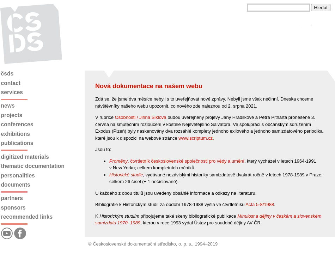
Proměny (118, 161)
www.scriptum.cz (195, 138)
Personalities (18, 176)
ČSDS (7, 74)
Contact (10, 83)
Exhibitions (15, 134)
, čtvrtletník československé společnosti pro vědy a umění (186, 161)
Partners (12, 198)
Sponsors (13, 208)
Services (12, 92)
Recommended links (27, 217)
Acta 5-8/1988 (259, 204)
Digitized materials (25, 157)
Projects (12, 115)
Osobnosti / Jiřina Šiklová (140, 117)
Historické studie (126, 174)
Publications (17, 143)
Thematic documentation (33, 166)
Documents (15, 185)
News (8, 106)
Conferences (17, 124)
